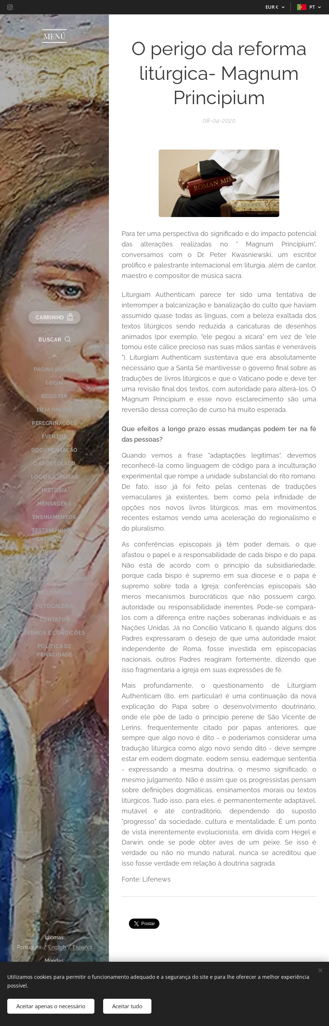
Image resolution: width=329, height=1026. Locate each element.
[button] (54, 340)
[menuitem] (54, 369)
